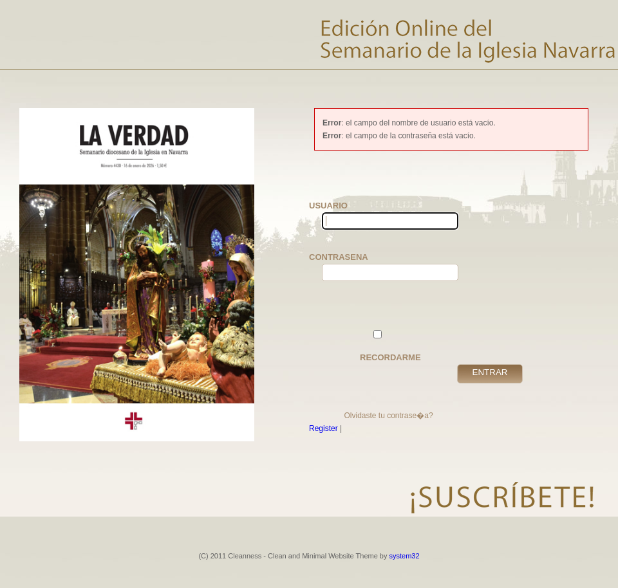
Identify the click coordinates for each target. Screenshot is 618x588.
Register (323, 428)
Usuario (341, 215)
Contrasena (341, 266)
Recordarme (390, 346)
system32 (404, 556)
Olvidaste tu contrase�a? (388, 415)
